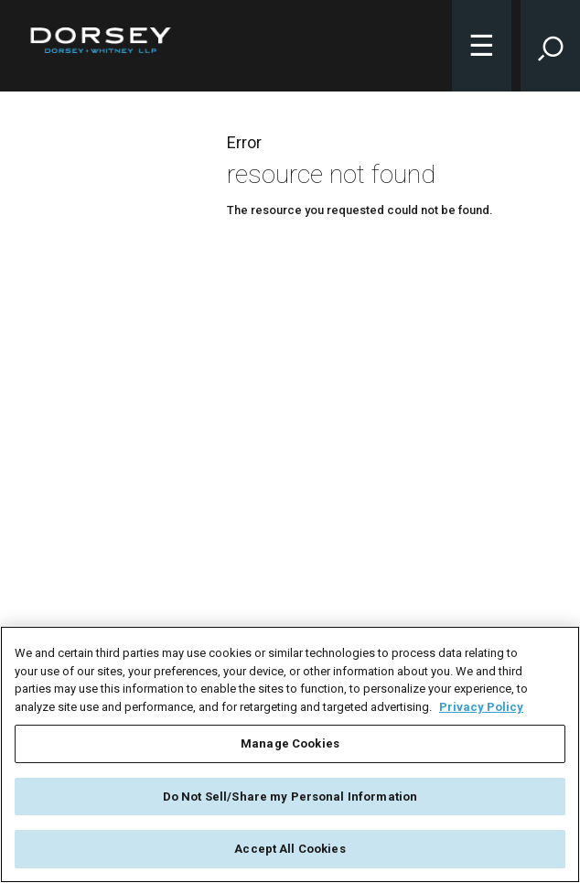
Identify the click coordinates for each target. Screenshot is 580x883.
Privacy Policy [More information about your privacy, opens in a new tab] (481, 707)
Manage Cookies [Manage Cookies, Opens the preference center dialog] (290, 743)
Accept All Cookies (289, 849)
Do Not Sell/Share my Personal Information (290, 796)
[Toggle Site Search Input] (550, 46)
